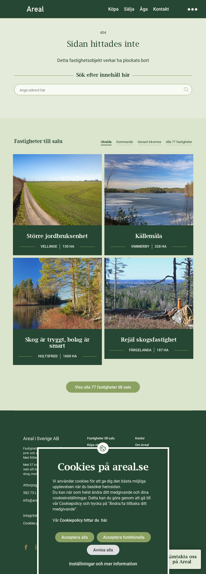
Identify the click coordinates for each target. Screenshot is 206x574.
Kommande (124, 142)
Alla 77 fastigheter (179, 142)
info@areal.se (34, 500)
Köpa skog (94, 445)
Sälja (129, 9)
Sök (186, 89)
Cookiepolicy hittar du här (83, 520)
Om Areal (142, 445)
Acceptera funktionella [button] (124, 537)
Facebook (26, 547)
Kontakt (161, 9)
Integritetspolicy (36, 516)
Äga (144, 9)
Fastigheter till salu (101, 438)
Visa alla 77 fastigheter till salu (103, 387)
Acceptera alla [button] (74, 537)
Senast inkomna (149, 142)
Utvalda (106, 142)
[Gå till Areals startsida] (35, 9)
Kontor (140, 438)
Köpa (113, 9)
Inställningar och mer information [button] (103, 563)
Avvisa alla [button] (103, 550)
